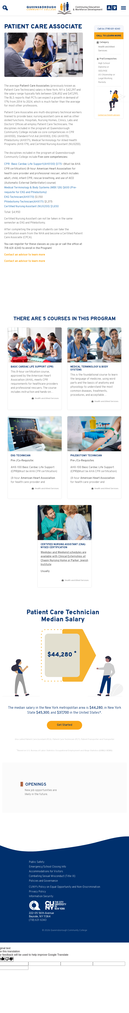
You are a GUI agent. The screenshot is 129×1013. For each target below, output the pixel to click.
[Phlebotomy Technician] (94, 433)
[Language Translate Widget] (111, 8)
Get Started (64, 725)
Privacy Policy (37, 891)
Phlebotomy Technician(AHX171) (24, 202)
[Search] (5, 7)
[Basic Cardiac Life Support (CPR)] (35, 345)
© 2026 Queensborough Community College (64, 930)
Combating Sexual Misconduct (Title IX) (52, 876)
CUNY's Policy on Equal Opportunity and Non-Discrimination (64, 887)
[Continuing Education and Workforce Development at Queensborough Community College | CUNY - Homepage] (64, 8)
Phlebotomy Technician (86, 455)
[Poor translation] (9, 959)
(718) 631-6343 (37, 920)
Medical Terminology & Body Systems (89, 368)
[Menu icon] (123, 8)
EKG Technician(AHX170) (19, 197)
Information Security (41, 896)
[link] (35, 368)
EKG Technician (20, 455)
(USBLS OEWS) (105, 750)
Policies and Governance (43, 881)
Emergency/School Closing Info (47, 867)
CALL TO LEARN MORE (108, 35)
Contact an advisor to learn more (24, 254)
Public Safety (36, 862)
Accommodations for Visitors (46, 871)
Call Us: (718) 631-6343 (109, 28)
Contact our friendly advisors (109, 115)
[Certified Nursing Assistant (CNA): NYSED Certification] (65, 522)
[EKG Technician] (35, 433)
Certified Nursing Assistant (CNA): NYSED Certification (63, 546)
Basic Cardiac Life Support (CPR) (32, 367)
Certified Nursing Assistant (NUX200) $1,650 (31, 206)
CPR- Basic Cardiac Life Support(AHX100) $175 (33, 164)
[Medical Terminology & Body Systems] (94, 345)
